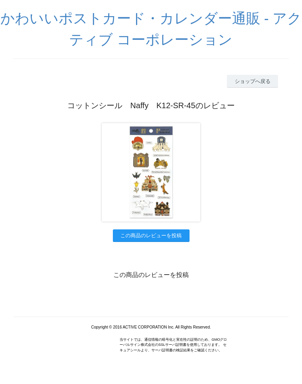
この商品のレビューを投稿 (151, 235)
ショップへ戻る (253, 81)
